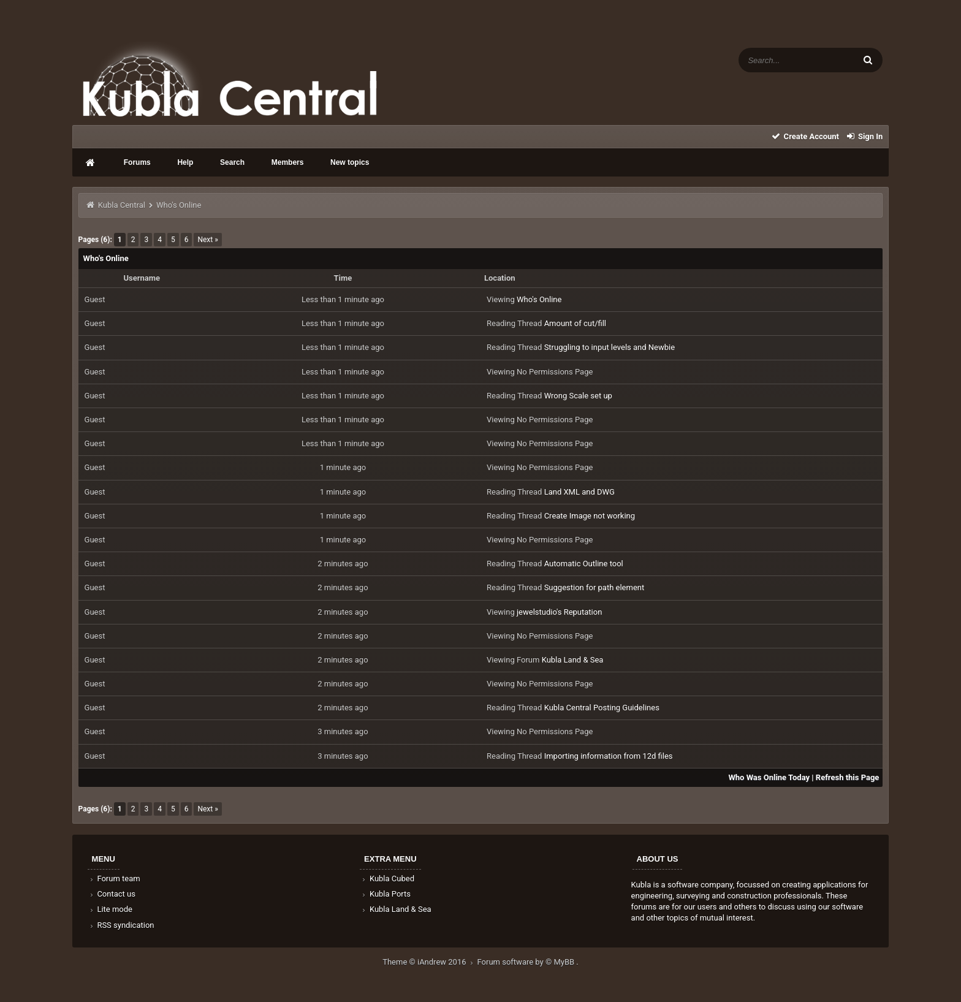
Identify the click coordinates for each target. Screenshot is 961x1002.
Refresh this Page (847, 777)
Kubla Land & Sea (573, 659)
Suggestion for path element (594, 587)
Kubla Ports (385, 893)
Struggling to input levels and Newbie (609, 347)
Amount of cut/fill (575, 323)
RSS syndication (121, 925)
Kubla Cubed (387, 878)
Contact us (111, 893)
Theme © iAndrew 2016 (429, 961)
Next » (207, 239)
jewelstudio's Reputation (559, 612)
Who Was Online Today (769, 777)
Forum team (114, 878)
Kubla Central (121, 205)
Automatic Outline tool (583, 563)
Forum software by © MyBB (527, 961)
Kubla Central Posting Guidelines (601, 707)
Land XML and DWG (579, 491)
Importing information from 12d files (608, 756)
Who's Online (539, 299)
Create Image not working (589, 515)
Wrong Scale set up (578, 395)
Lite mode (110, 909)
